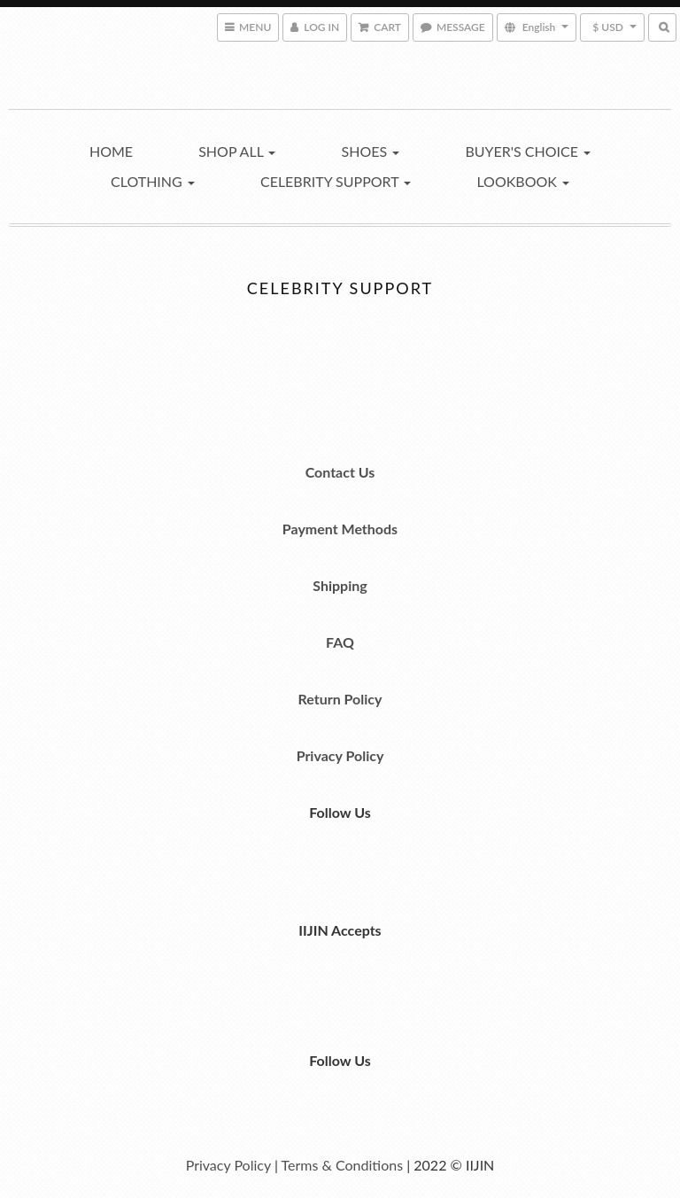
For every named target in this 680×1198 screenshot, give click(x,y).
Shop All (236, 151)
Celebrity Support (335, 181)
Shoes (371, 151)
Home (111, 151)
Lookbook (522, 181)
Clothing (153, 181)
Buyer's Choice (528, 151)
